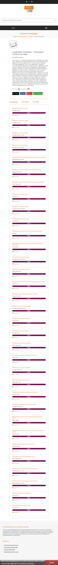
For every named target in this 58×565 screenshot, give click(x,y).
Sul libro (36, 102)
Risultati (31, 36)
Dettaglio (25, 102)
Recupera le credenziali (32, 1)
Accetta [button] (51, 562)
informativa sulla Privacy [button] (26, 563)
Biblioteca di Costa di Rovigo (20, 36)
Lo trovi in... (14, 102)
